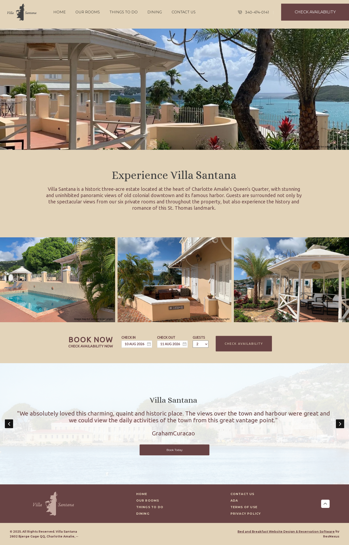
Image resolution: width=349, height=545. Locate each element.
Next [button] (340, 423)
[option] (174, 423)
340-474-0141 (257, 12)
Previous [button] (9, 423)
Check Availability (244, 343)
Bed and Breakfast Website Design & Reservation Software (286, 531)
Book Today (175, 450)
